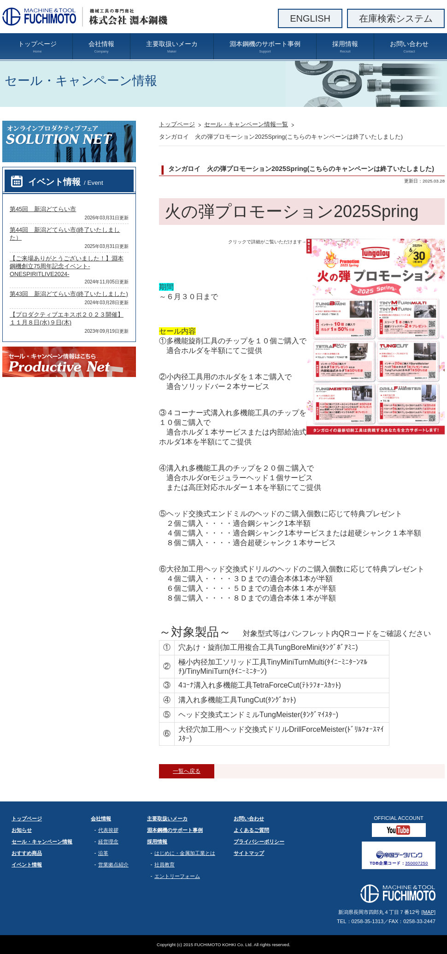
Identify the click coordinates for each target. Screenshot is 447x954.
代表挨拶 (108, 830)
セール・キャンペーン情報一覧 (246, 124)
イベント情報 (65, 182)
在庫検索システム (396, 18)
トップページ (37, 47)
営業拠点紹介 (113, 864)
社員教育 (164, 864)
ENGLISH (310, 18)
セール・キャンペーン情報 (42, 841)
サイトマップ (249, 853)
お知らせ (22, 830)
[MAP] (428, 912)
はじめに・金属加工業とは (184, 853)
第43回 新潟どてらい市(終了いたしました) (69, 293)
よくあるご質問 (251, 830)
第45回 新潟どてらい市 (43, 209)
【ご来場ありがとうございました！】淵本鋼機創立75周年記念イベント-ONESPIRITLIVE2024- (67, 266)
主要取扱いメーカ (172, 47)
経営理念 (108, 841)
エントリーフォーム (177, 876)
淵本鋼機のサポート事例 (264, 47)
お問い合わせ (409, 47)
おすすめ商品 (27, 853)
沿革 (103, 853)
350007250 (416, 863)
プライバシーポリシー (259, 841)
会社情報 (101, 47)
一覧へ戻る (186, 771)
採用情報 (345, 47)
